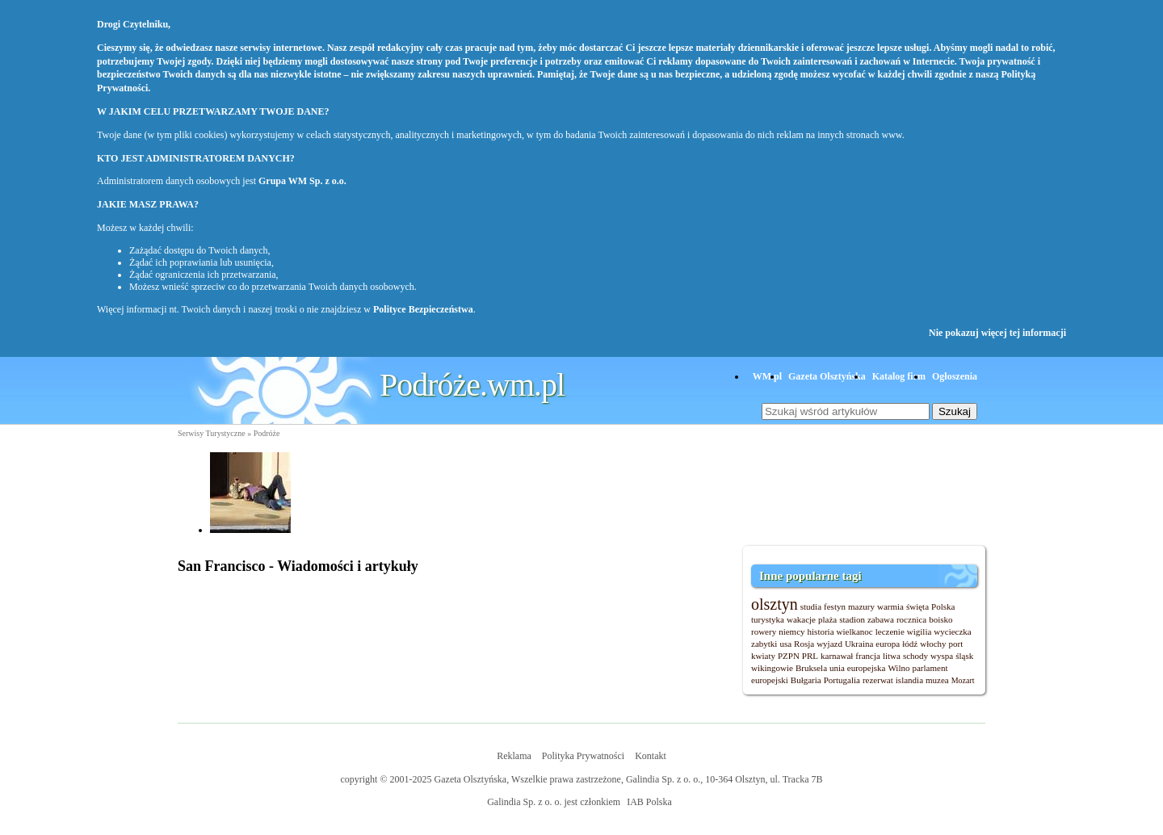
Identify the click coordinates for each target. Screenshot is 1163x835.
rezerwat (878, 680)
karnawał (837, 656)
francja (867, 656)
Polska (943, 606)
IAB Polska (649, 802)
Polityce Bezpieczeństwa (423, 309)
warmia (890, 606)
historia (821, 631)
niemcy (791, 631)
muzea (937, 680)
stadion (852, 619)
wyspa (941, 656)
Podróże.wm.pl (472, 385)
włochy (933, 643)
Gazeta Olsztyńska (827, 376)
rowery (763, 631)
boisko (940, 619)
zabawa (880, 619)
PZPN (789, 656)
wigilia (919, 631)
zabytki (764, 643)
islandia (909, 680)
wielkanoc (855, 631)
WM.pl (767, 376)
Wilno (898, 668)
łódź (909, 643)
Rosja (804, 643)
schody (915, 656)
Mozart (963, 680)
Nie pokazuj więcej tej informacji (997, 332)
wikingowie (772, 668)
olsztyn (774, 604)
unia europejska (857, 668)
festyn (835, 606)
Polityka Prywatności (583, 756)
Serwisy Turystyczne (212, 433)
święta (917, 606)
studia (810, 606)
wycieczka (952, 631)
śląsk (964, 656)
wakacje (801, 619)
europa (887, 643)
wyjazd (829, 643)
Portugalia (842, 680)
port (956, 643)
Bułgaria (806, 680)
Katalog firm (899, 376)
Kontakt (650, 756)
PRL (810, 656)
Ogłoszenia (954, 376)
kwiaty (763, 656)
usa (785, 643)
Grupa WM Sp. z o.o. (302, 181)
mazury (861, 606)
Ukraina (859, 643)
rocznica (911, 619)
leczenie (890, 631)
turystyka (767, 619)
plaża (827, 619)
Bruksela (811, 668)
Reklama (514, 756)
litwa (892, 656)
